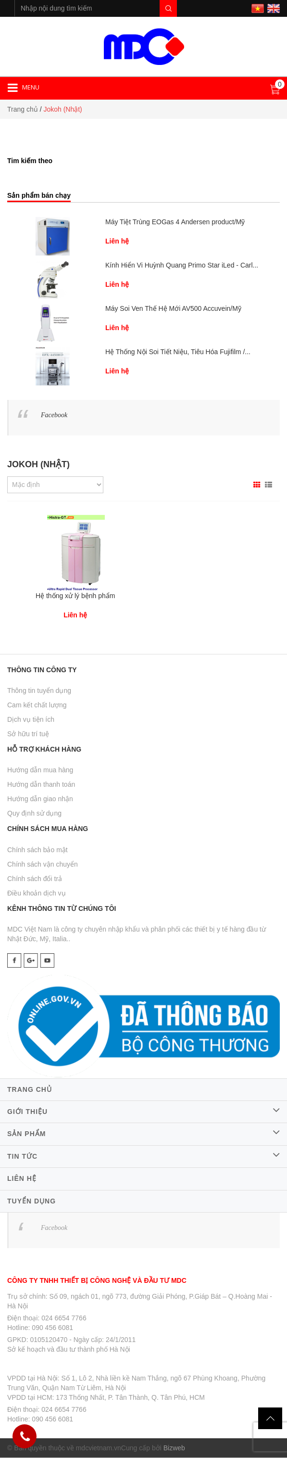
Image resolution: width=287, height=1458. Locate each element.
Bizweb (174, 1448)
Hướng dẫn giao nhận (40, 799)
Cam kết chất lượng (36, 705)
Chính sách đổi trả (34, 878)
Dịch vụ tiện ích (30, 719)
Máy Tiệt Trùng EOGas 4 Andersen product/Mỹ (175, 222)
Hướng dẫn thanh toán (41, 784)
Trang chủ (22, 109)
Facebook (54, 415)
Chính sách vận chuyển (42, 864)
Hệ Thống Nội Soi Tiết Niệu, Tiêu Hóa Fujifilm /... (177, 352)
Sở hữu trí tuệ (28, 734)
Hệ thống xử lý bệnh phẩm (75, 596)
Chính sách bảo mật (37, 850)
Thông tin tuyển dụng (39, 690)
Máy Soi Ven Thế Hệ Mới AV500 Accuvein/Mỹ (173, 308)
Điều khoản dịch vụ (36, 893)
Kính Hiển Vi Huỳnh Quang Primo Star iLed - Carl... (181, 265)
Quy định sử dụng (34, 813)
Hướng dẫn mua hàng (40, 770)
